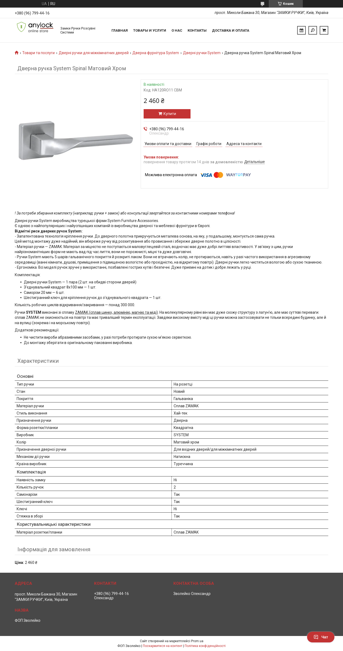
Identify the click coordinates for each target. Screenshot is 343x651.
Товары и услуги (149, 30)
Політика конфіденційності (205, 646)
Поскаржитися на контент (162, 646)
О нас (177, 30)
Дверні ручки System (202, 53)
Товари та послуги (38, 53)
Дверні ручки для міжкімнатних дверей (94, 53)
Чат (321, 637)
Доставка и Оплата (230, 30)
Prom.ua (197, 641)
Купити (169, 114)
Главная (119, 30)
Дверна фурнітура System (155, 53)
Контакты (197, 30)
